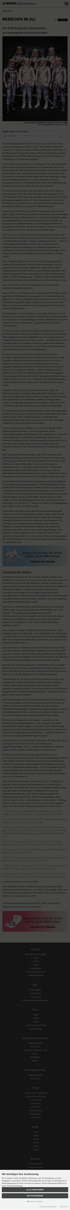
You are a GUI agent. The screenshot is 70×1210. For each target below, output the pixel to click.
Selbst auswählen (35, 1201)
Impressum (64, 1207)
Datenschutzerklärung (48, 1207)
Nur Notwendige (35, 1196)
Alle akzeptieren (35, 1190)
